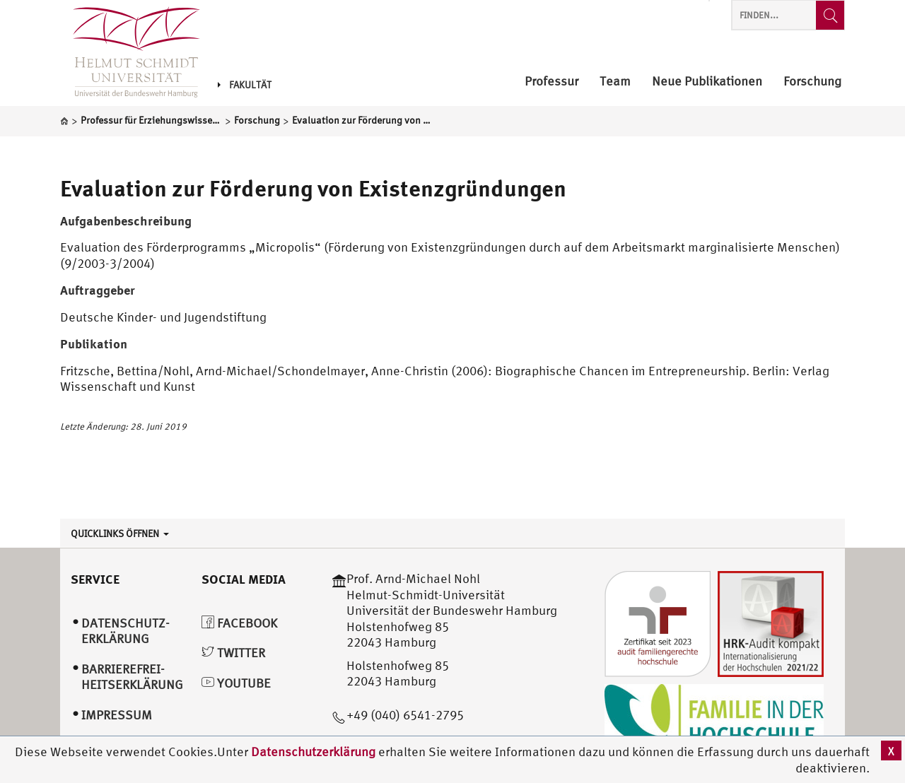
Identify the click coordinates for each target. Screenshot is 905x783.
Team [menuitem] (615, 81)
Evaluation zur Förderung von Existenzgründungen (313, 188)
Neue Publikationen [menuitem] (707, 81)
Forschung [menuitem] (812, 81)
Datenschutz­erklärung (125, 631)
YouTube (236, 683)
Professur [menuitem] (551, 81)
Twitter (233, 652)
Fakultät (245, 85)
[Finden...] (830, 15)
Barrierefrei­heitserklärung (132, 677)
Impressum (116, 714)
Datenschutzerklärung (313, 751)
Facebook (239, 623)
